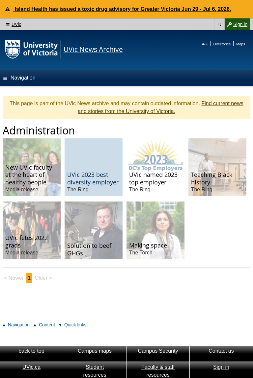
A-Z (205, 44)
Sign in (235, 24)
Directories (222, 44)
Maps (240, 44)
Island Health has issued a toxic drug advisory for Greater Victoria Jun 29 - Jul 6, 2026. (122, 9)
